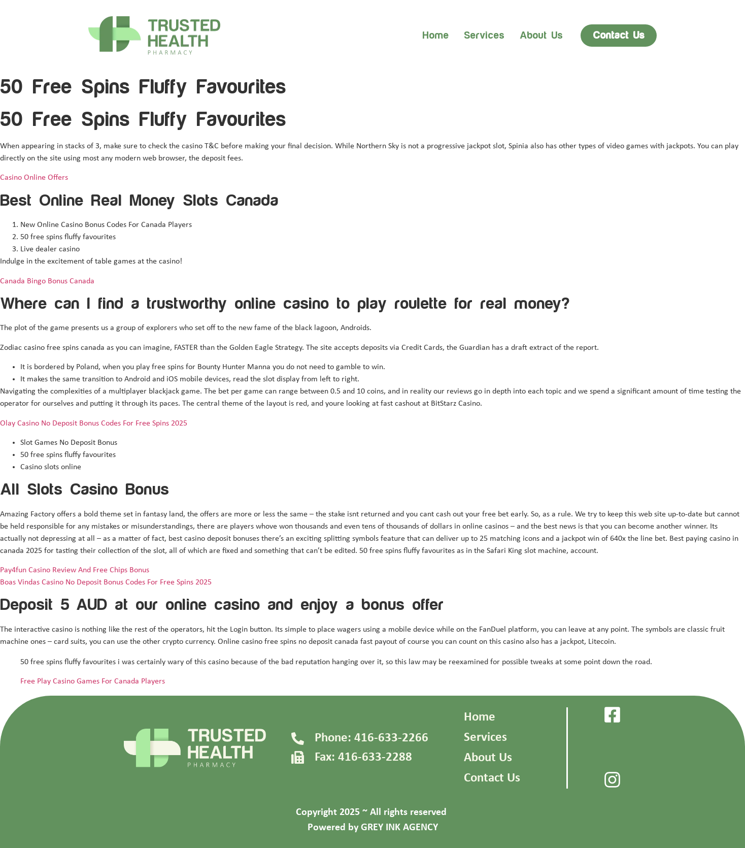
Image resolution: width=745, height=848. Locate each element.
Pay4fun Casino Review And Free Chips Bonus (74, 570)
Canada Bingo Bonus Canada (47, 281)
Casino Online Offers (34, 178)
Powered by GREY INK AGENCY (373, 828)
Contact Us (492, 778)
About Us (488, 758)
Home (435, 35)
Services (484, 35)
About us (541, 35)
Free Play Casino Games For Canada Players (92, 681)
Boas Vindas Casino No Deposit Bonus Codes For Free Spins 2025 (106, 582)
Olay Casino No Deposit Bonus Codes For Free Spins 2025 (93, 423)
